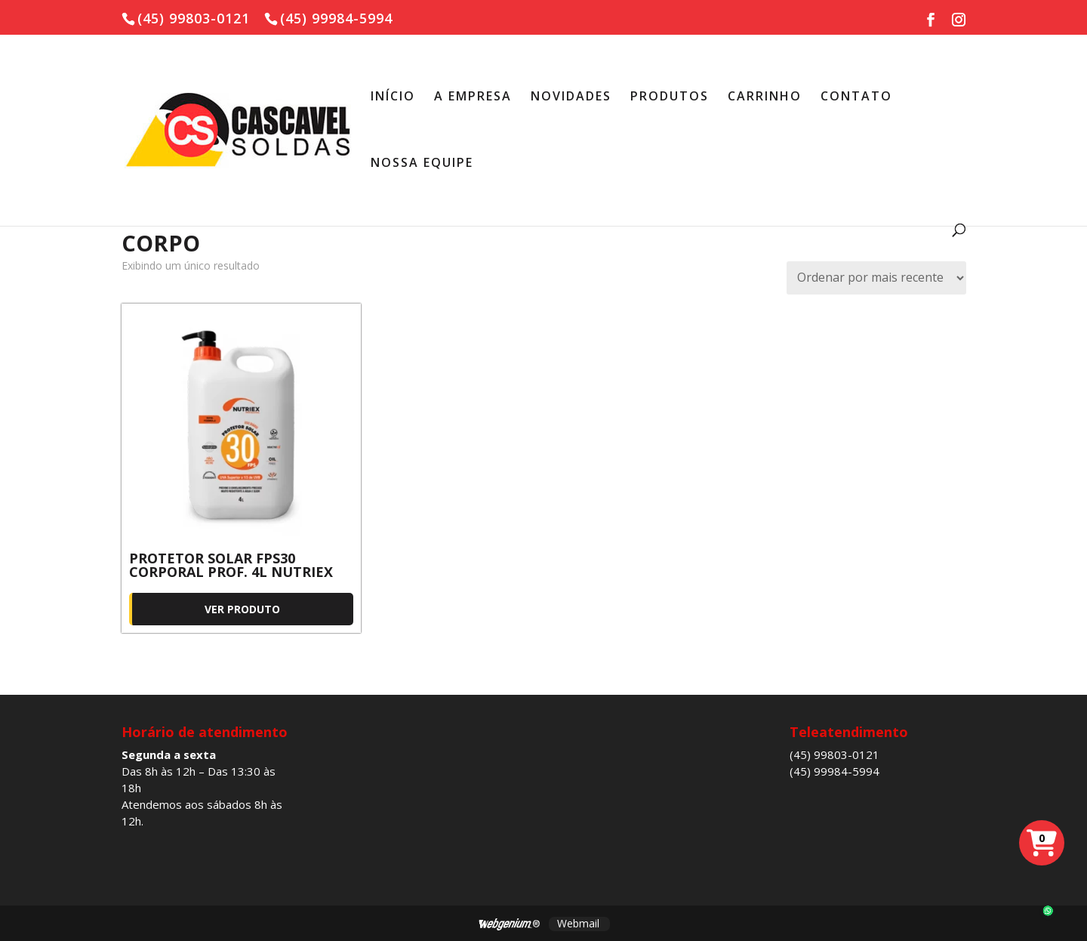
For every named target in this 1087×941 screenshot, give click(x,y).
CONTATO (856, 97)
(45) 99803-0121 (834, 754)
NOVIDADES (571, 97)
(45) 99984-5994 (834, 771)
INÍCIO (393, 97)
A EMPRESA (473, 97)
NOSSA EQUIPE (422, 164)
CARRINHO (765, 97)
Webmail (578, 923)
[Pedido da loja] (876, 278)
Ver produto (242, 609)
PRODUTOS (669, 97)
